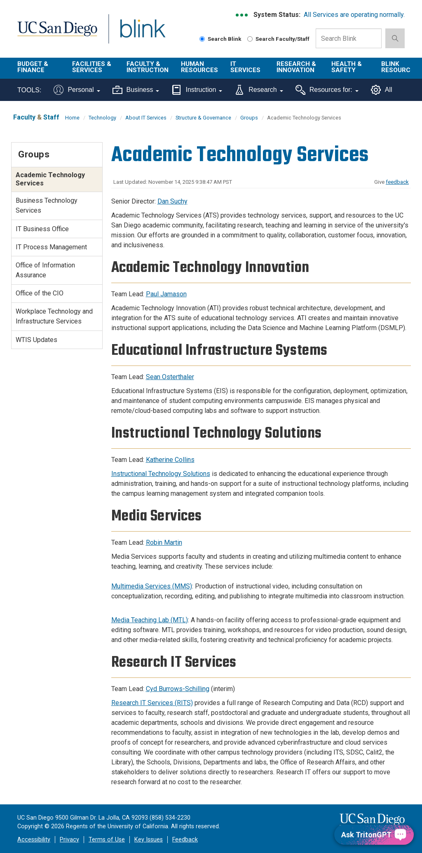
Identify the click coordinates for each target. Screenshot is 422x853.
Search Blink (220, 38)
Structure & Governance (203, 118)
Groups (249, 118)
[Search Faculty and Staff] (250, 39)
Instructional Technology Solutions (160, 474)
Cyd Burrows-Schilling (177, 689)
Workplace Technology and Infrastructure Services (54, 316)
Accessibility (33, 839)
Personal (77, 90)
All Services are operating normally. (354, 15)
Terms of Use (107, 839)
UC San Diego (54, 33)
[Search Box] (349, 38)
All (381, 90)
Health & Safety (346, 67)
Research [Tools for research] (258, 90)
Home (72, 118)
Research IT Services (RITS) (152, 703)
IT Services (245, 67)
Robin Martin (164, 542)
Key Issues (148, 839)
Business (136, 90)
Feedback (185, 839)
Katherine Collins (170, 460)
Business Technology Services (46, 205)
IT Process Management (51, 247)
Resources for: (327, 90)
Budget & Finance (32, 67)
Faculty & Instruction (148, 67)
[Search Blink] (202, 39)
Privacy (69, 839)
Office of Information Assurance (45, 270)
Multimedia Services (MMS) (151, 586)
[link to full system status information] (242, 15)
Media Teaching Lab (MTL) (149, 620)
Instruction (196, 90)
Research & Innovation (296, 67)
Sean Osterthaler (170, 377)
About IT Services (145, 118)
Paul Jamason (166, 294)
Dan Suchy (172, 201)
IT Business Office (42, 229)
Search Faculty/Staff (278, 38)
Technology (102, 118)
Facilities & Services (91, 67)
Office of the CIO (39, 293)
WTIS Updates (36, 340)
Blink (135, 33)
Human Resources (199, 67)
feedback (397, 182)
